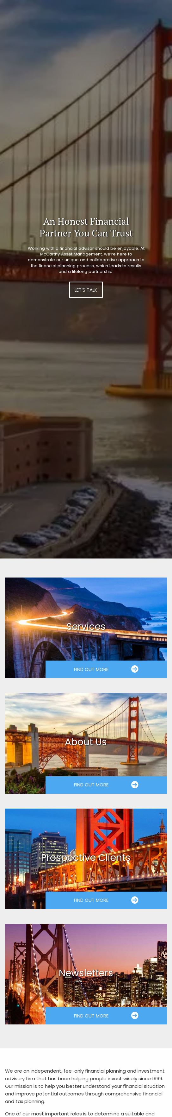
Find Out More (106, 669)
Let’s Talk (86, 290)
